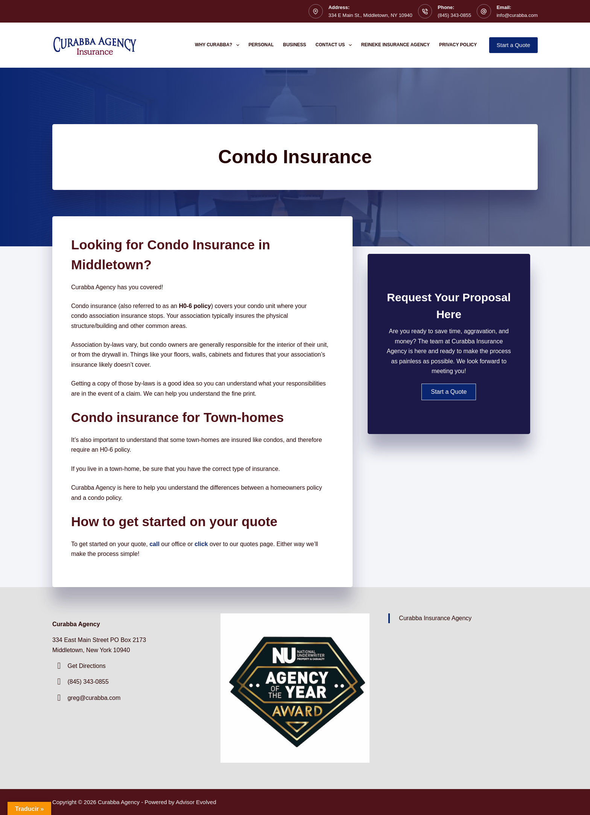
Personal (261, 44)
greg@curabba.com (93, 698)
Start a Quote (513, 45)
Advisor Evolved (196, 802)
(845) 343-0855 (454, 15)
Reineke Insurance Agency (395, 44)
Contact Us (335, 45)
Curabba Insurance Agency (435, 618)
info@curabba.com (517, 15)
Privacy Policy (458, 44)
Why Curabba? (218, 45)
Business (294, 44)
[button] (448, 392)
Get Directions (86, 666)
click (201, 544)
